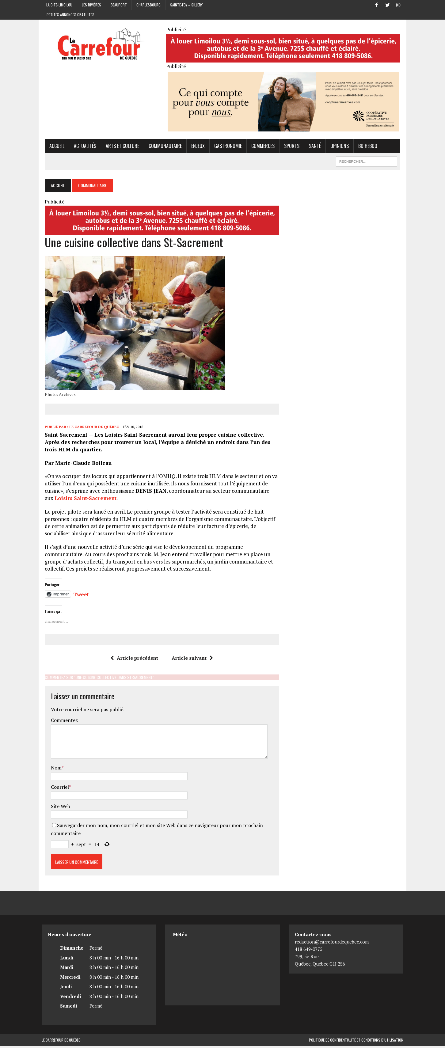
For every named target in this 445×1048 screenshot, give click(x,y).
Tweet (78, 595)
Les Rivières (91, 4)
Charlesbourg (148, 4)
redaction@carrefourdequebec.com (332, 944)
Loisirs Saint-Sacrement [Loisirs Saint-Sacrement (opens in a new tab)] (73, 500)
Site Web (57, 808)
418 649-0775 (308, 951)
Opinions (336, 147)
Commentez (61, 722)
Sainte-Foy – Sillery (186, 4)
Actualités (82, 147)
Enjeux (195, 147)
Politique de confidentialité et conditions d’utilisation (356, 1042)
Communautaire (162, 147)
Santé (312, 147)
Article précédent (133, 660)
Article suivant (191, 660)
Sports (288, 147)
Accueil (53, 147)
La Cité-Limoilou (59, 4)
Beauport (119, 4)
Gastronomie (225, 147)
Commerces (260, 147)
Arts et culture (119, 147)
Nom (53, 769)
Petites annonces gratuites (70, 14)
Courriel (57, 789)
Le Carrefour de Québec (91, 429)
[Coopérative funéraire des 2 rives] (284, 128)
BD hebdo (364, 147)
